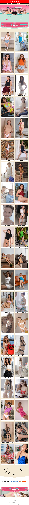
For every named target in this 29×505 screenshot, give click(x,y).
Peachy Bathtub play (7, 225)
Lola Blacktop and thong (7, 247)
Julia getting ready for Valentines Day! (7, 355)
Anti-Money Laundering (9, 500)
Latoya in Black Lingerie (21, 355)
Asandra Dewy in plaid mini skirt (7, 95)
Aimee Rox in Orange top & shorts (21, 73)
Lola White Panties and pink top (7, 420)
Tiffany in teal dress (21, 290)
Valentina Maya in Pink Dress (21, 420)
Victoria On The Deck (7, 160)
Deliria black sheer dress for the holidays (7, 442)
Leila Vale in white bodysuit (21, 225)
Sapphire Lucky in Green (21, 247)
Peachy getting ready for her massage (21, 312)
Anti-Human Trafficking (19, 500)
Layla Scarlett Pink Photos (7, 73)
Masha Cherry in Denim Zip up (21, 160)
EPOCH (10, 502)
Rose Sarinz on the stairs (7, 377)
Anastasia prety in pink (7, 312)
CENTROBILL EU (14, 502)
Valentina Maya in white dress (7, 290)
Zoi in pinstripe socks (21, 377)
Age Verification (14, 500)
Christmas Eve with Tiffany (21, 442)
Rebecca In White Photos (21, 95)
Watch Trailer (14, 12)
